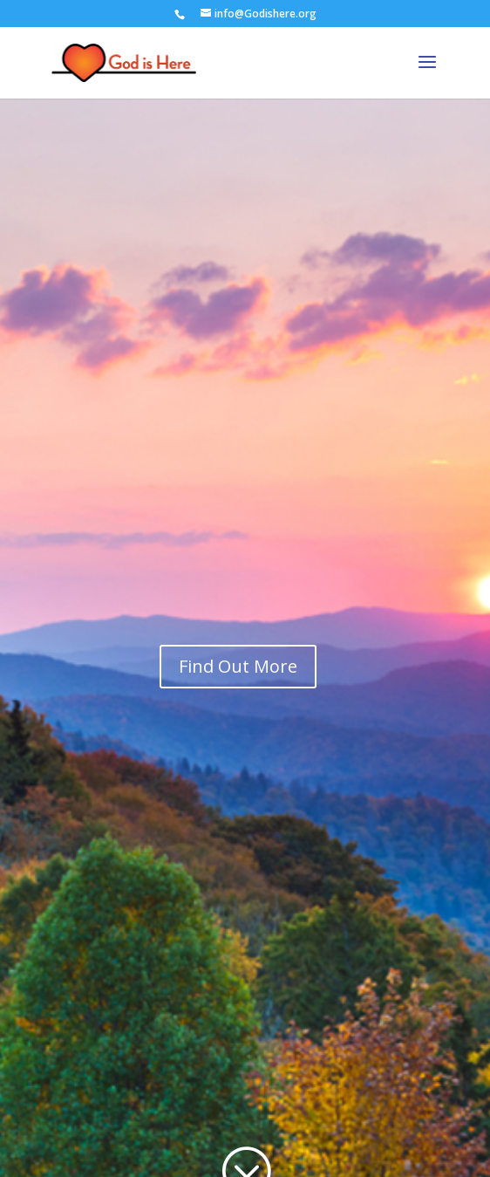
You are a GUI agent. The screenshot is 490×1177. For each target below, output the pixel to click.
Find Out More (238, 666)
